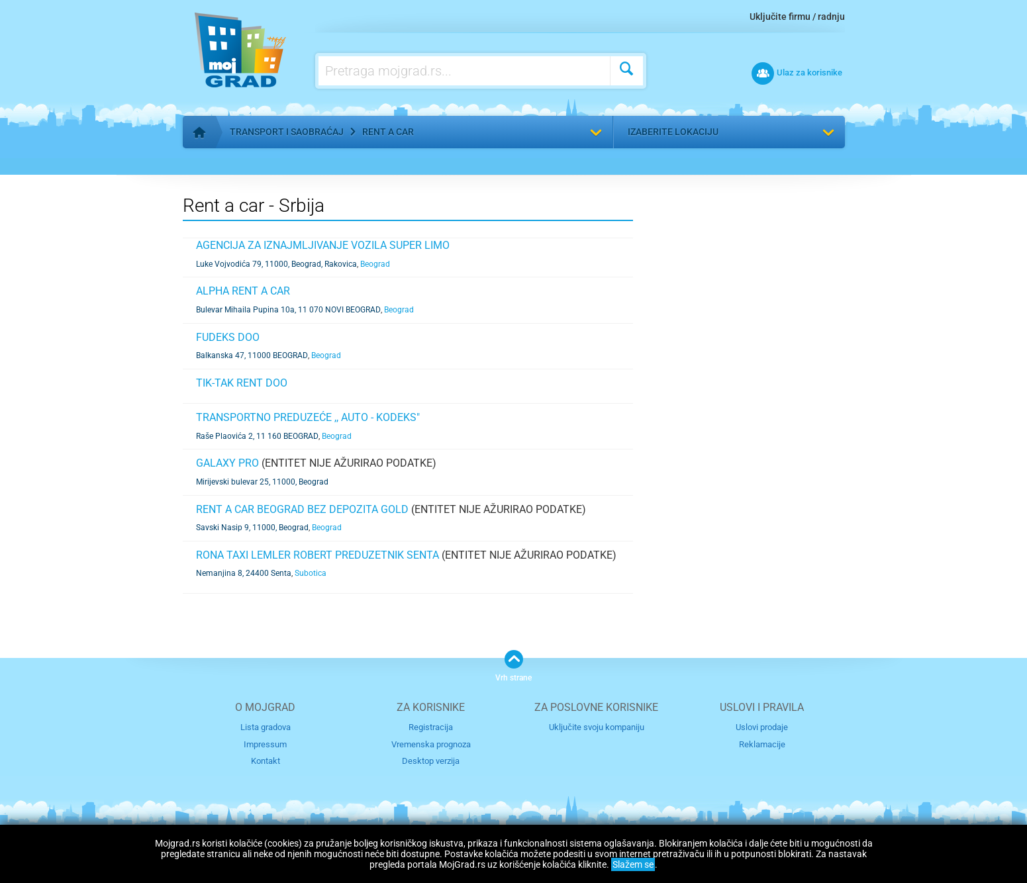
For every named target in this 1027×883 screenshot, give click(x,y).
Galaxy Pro (227, 463)
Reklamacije (762, 744)
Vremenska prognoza (431, 744)
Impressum (265, 744)
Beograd (375, 264)
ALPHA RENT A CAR (243, 291)
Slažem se (633, 864)
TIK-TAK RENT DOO (241, 383)
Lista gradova (265, 727)
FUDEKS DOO (228, 337)
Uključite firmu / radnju (797, 16)
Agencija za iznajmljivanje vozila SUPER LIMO (323, 245)
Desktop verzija (431, 761)
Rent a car (388, 131)
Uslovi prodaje (762, 727)
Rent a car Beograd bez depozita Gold (302, 509)
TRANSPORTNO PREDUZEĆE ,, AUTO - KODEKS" (308, 417)
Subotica (310, 573)
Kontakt (265, 761)
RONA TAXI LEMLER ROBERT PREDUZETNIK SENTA (317, 555)
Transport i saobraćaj (287, 131)
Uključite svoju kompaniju (596, 727)
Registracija (431, 727)
